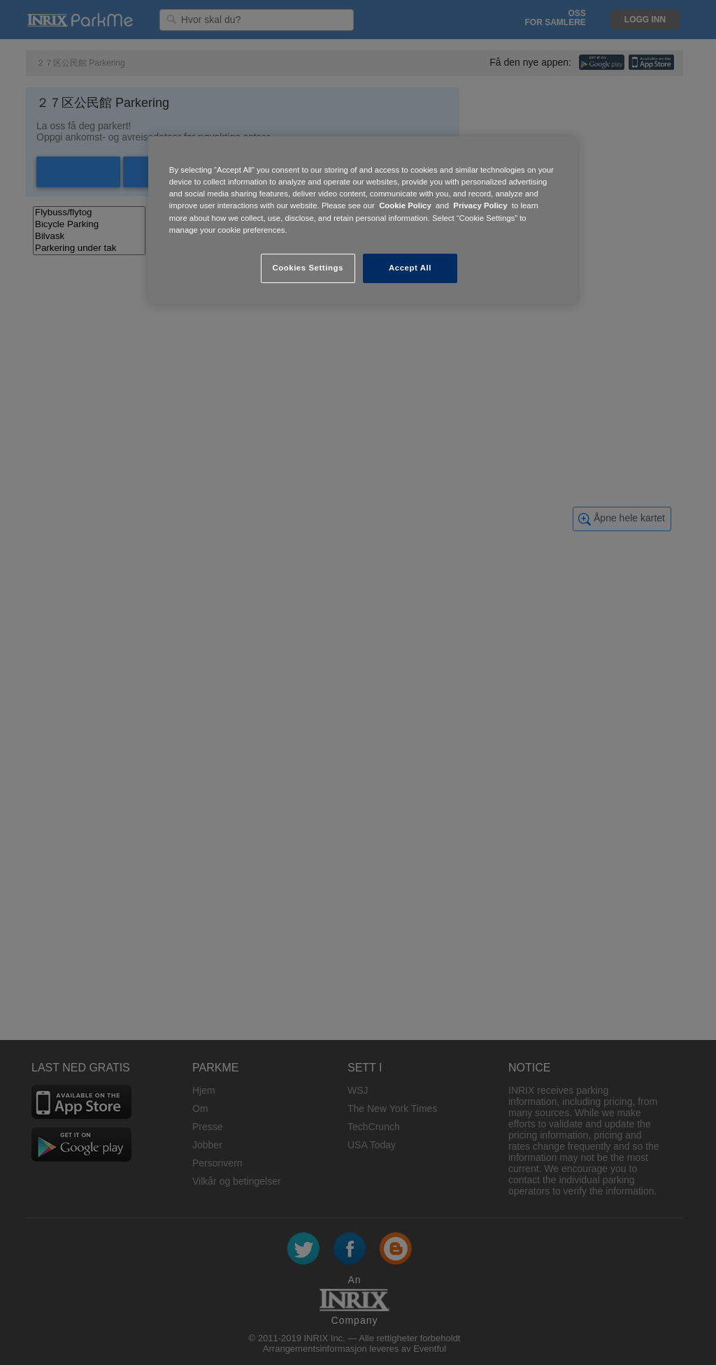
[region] (363, 220)
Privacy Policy (480, 205)
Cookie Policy (405, 205)
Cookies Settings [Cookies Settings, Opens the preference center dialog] (307, 267)
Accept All (410, 267)
